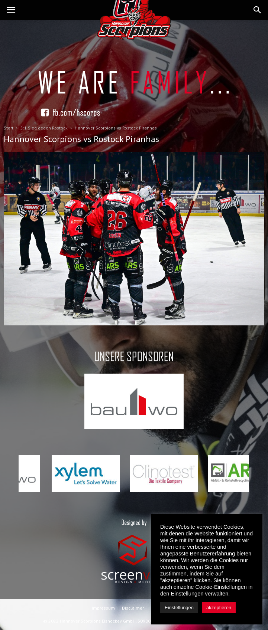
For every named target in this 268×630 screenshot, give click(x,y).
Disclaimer (133, 608)
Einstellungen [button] (179, 607)
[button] (257, 10)
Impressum (103, 608)
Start (8, 128)
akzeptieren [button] (218, 607)
